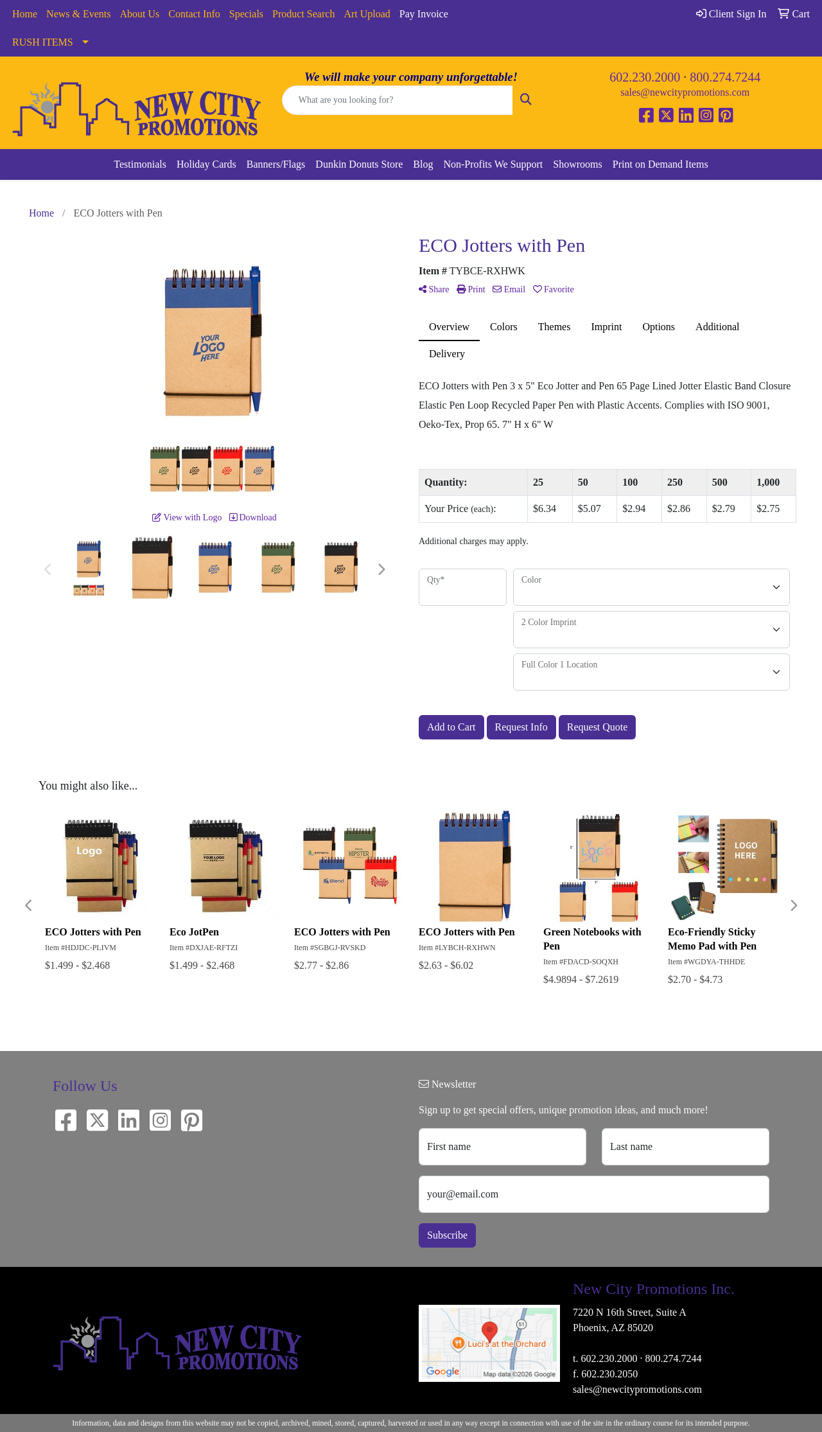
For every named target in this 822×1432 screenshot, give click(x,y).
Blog (423, 164)
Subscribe (447, 1235)
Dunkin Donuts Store (359, 164)
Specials (246, 13)
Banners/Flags (276, 164)
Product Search (303, 13)
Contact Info (194, 13)
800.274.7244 (725, 77)
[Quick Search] (398, 100)
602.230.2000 (644, 77)
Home (24, 13)
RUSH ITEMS (42, 42)
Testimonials (140, 164)
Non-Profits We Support (493, 164)
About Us (140, 13)
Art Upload (367, 13)
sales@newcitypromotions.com (684, 92)
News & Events (78, 13)
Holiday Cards (206, 164)
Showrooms (577, 164)
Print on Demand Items (660, 164)
